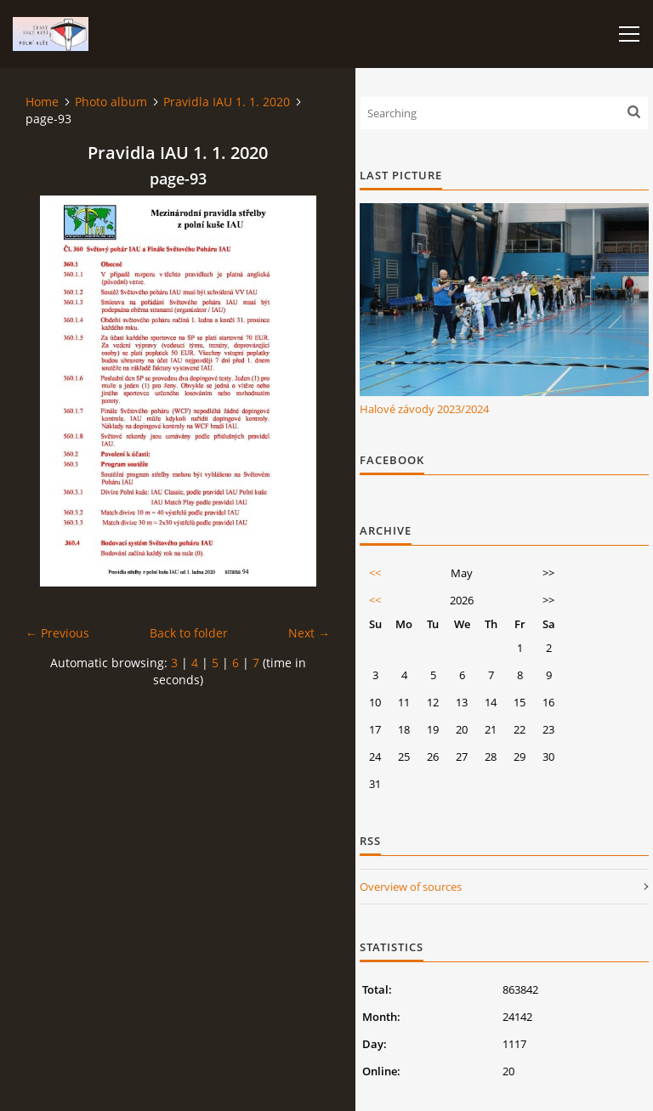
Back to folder (189, 633)
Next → (309, 633)
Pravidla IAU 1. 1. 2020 (226, 102)
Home (42, 102)
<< (375, 573)
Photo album (111, 102)
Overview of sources (411, 886)
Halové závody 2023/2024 (424, 409)
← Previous (57, 633)
